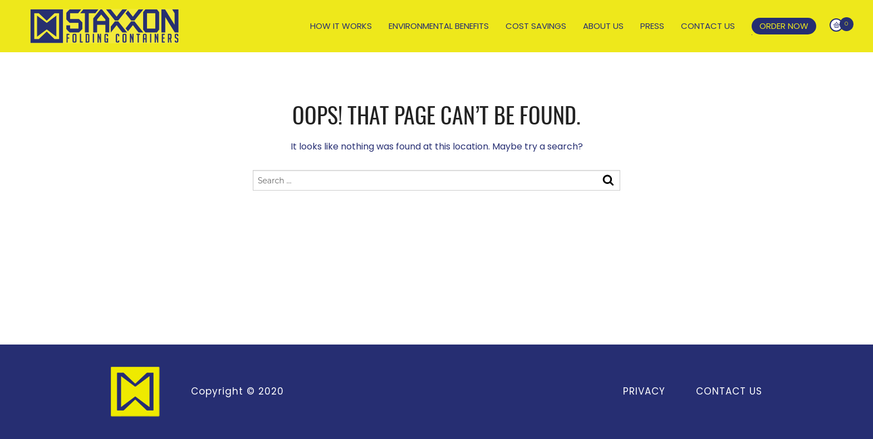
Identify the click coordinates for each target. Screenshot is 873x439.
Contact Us (708, 26)
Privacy (643, 391)
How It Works (341, 26)
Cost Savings (536, 26)
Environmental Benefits (439, 26)
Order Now (783, 26)
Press (652, 26)
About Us (603, 26)
